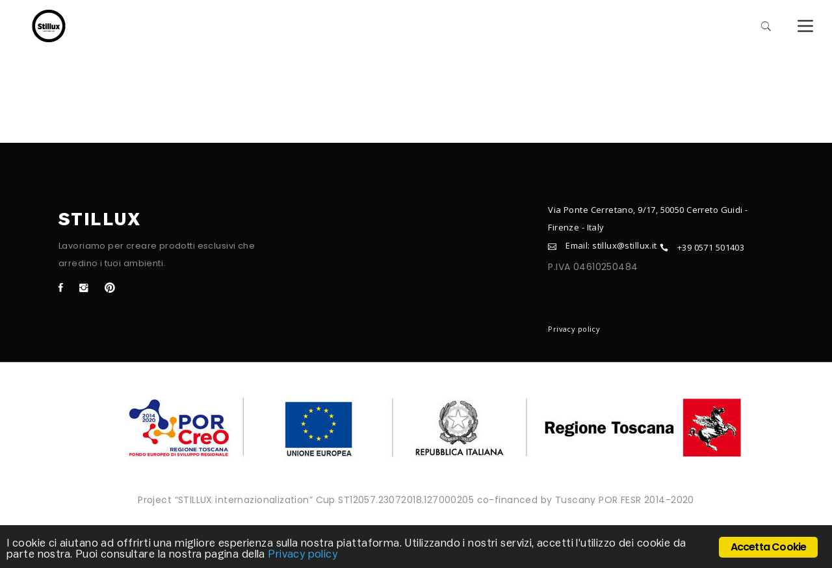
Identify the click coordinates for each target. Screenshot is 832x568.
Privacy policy (574, 329)
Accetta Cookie (769, 546)
